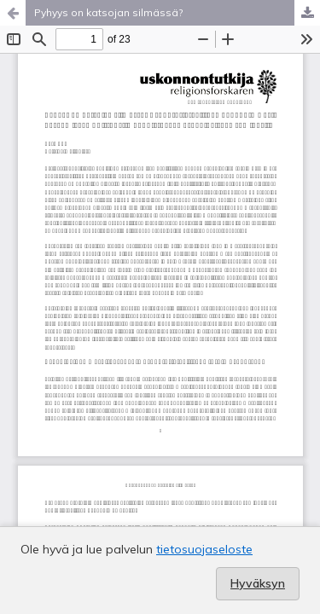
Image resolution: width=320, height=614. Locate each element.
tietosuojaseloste (204, 549)
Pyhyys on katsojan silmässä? (108, 12)
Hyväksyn (257, 583)
